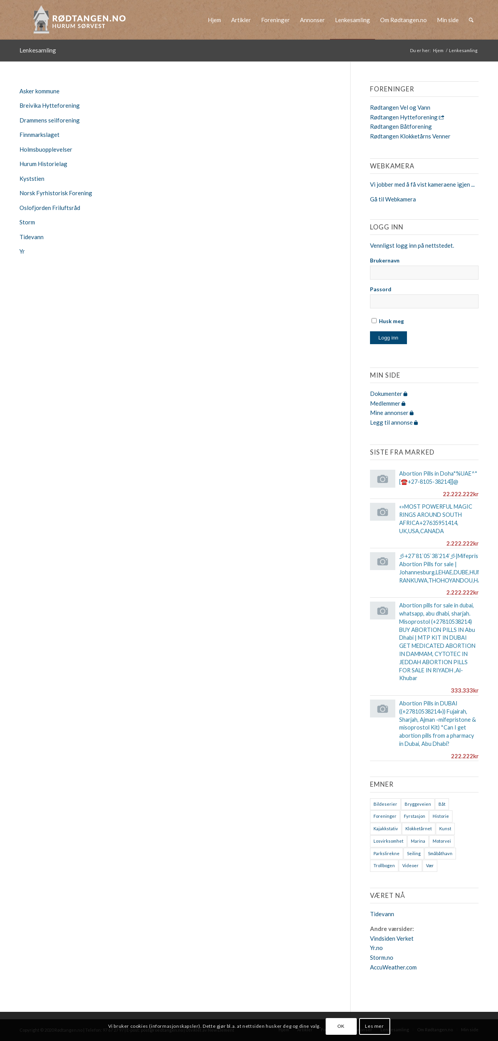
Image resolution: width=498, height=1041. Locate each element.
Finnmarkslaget (39, 134)
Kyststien (31, 178)
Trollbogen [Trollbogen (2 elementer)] (384, 865)
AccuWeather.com (393, 967)
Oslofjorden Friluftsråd (49, 207)
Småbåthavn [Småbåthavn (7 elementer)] (440, 853)
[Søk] (471, 19)
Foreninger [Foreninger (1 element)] (385, 816)
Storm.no (381, 957)
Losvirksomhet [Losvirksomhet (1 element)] (388, 840)
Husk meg (388, 321)
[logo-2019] (82, 19)
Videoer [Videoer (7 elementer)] (410, 865)
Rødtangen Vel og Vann (400, 107)
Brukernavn (385, 260)
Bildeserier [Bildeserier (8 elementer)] (385, 804)
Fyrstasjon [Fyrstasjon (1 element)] (414, 816)
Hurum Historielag (43, 163)
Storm (27, 222)
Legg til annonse (394, 422)
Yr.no (376, 947)
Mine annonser (392, 412)
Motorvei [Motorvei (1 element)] (442, 840)
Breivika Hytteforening (49, 105)
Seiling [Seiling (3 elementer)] (414, 853)
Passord (380, 289)
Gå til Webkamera (393, 199)
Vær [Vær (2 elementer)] (430, 865)
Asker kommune (39, 90)
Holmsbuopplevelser (45, 149)
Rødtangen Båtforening (401, 126)
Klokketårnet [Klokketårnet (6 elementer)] (418, 828)
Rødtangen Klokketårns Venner (410, 136)
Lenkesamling (37, 50)
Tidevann (31, 236)
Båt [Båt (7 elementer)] (441, 804)
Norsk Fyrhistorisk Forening (55, 192)
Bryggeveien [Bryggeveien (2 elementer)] (418, 804)
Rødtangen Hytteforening (407, 117)
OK (341, 1026)
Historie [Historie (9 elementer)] (441, 816)
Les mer (374, 1026)
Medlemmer (387, 403)
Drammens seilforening (49, 120)
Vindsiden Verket (392, 938)
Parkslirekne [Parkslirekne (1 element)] (387, 853)
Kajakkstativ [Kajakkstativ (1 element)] (386, 828)
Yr (22, 251)
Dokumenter (388, 393)
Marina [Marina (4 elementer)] (418, 840)
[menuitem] (214, 19)
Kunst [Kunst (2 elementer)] (445, 828)
